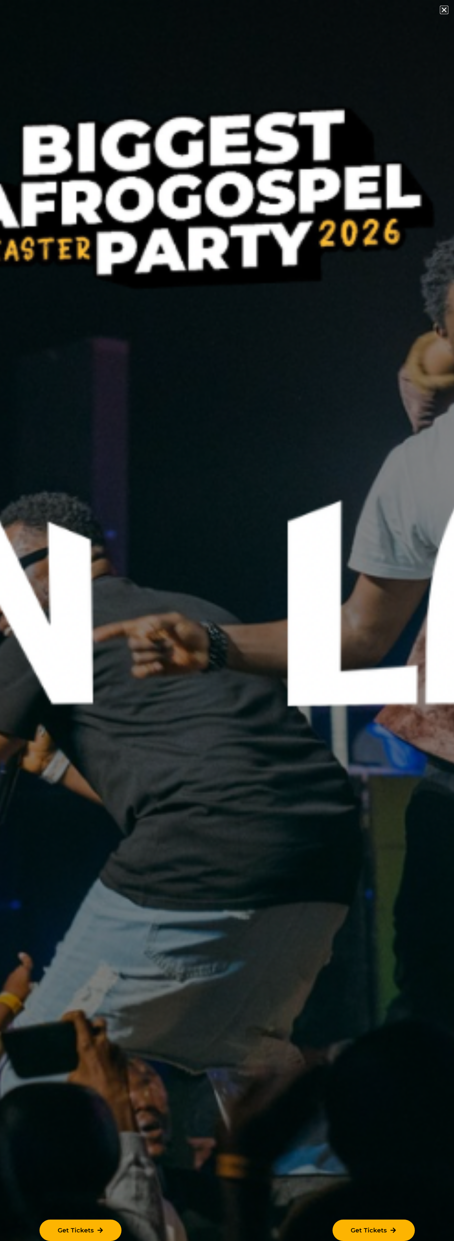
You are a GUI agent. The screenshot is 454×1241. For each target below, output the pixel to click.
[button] (444, 10)
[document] (227, 620)
